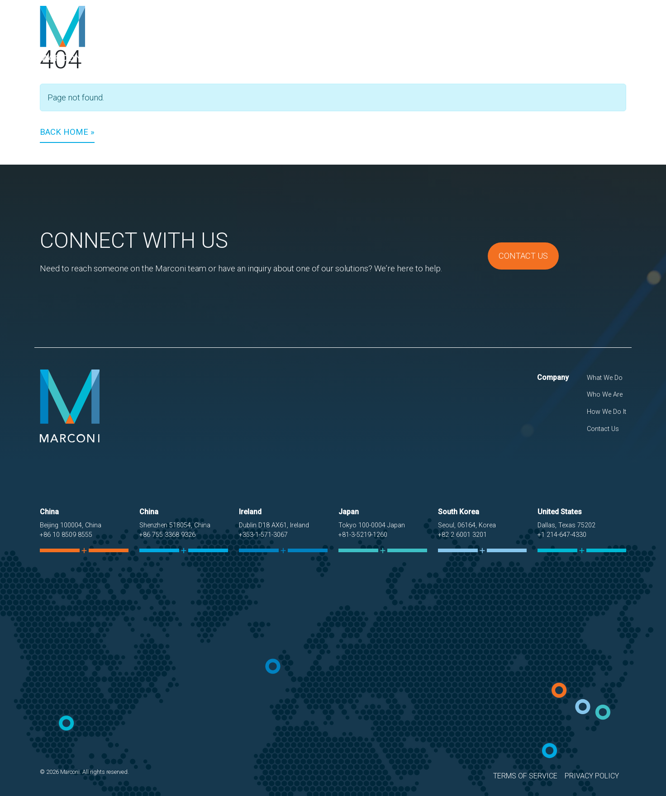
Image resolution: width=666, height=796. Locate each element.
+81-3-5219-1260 (362, 535)
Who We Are (478, 33)
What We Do (421, 33)
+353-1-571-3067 (263, 535)
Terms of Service (525, 776)
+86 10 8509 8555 (66, 535)
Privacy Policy (592, 776)
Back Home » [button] (67, 132)
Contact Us (598, 33)
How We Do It (538, 33)
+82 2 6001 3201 (462, 535)
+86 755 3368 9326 (167, 535)
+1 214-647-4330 (562, 535)
